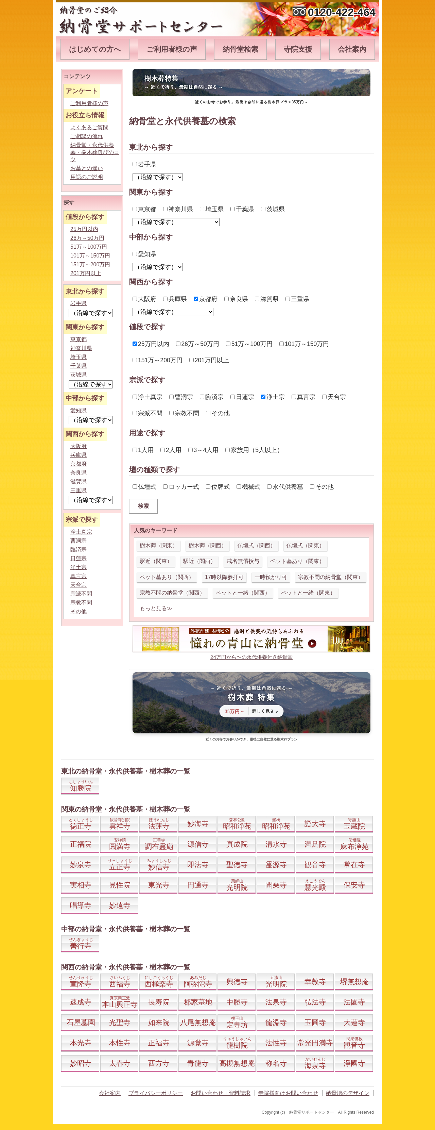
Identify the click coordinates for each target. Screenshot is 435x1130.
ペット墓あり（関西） (167, 577)
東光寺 (159, 885)
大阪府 (144, 299)
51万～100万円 (249, 343)
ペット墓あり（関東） (297, 561)
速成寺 (80, 1002)
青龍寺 (198, 1063)
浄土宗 (273, 397)
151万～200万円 (157, 360)
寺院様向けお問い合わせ (288, 1093)
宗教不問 (184, 413)
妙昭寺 (80, 1063)
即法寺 (198, 864)
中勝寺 (237, 1002)
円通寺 (198, 885)
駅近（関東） (156, 561)
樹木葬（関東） (159, 545)
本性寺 (119, 1043)
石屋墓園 (81, 1022)
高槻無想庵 (237, 1063)
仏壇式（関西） (257, 545)
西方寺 (159, 1063)
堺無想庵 (354, 981)
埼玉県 (212, 209)
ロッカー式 (181, 486)
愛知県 (144, 254)
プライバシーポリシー (155, 1093)
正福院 (80, 844)
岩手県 (144, 164)
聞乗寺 (276, 885)
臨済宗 (212, 397)
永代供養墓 (285, 486)
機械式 (248, 486)
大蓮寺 (354, 1022)
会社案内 (352, 49)
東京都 (144, 209)
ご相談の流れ (86, 136)
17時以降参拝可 (224, 577)
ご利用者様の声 (171, 49)
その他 (218, 413)
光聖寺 (119, 1022)
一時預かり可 (271, 577)
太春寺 (119, 1063)
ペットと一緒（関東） (308, 593)
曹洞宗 (181, 397)
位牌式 (218, 486)
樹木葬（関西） (208, 545)
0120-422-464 (342, 12)
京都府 (206, 299)
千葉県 (242, 209)
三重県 (297, 299)
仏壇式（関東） (305, 545)
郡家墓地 (198, 1002)
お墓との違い (86, 168)
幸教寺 (315, 981)
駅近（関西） (199, 561)
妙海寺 (198, 824)
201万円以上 (209, 360)
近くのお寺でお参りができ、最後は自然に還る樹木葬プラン (251, 739)
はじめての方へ (95, 49)
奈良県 (236, 299)
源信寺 (198, 844)
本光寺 (80, 1043)
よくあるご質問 (89, 127)
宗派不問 (147, 413)
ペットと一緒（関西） (243, 593)
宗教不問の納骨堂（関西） (172, 593)
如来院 (159, 1022)
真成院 (237, 844)
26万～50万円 (197, 343)
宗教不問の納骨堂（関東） (330, 577)
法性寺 (276, 1043)
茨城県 (273, 209)
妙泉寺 (80, 864)
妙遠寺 (119, 905)
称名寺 (276, 1063)
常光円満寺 (315, 1043)
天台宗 (334, 397)
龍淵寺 (276, 1022)
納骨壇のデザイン (347, 1093)
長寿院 (159, 1002)
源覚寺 (198, 1043)
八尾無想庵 (198, 1022)
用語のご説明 (86, 177)
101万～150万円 (304, 343)
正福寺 (159, 1043)
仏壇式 (144, 486)
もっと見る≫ (156, 608)
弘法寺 (315, 1002)
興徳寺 (237, 981)
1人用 (143, 450)
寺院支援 (298, 49)
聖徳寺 (237, 864)
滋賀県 (267, 299)
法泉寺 (276, 1002)
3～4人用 (203, 450)
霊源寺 (276, 864)
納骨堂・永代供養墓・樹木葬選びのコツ (94, 152)
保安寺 (354, 885)
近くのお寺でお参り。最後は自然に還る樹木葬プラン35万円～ (251, 101)
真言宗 (303, 397)
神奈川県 (178, 209)
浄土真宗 (147, 397)
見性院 (119, 885)
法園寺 (354, 1002)
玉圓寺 (315, 1022)
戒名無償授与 (243, 561)
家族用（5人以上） (254, 450)
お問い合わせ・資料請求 (220, 1093)
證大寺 (315, 824)
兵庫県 (175, 299)
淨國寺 (354, 1063)
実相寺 (80, 885)
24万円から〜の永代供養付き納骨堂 (251, 657)
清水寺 (276, 844)
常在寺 (354, 864)
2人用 (170, 450)
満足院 (315, 844)
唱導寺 (80, 905)
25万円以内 (151, 343)
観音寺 (315, 864)
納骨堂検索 (240, 49)
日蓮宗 (242, 397)
